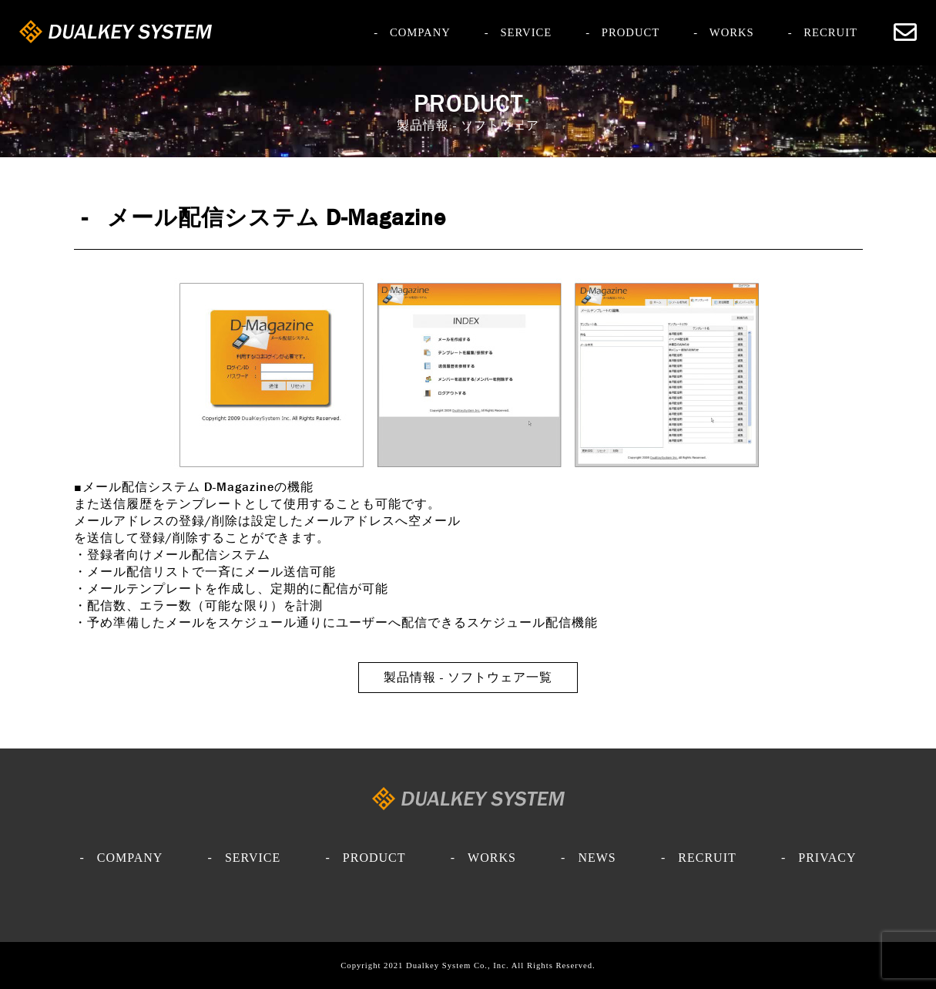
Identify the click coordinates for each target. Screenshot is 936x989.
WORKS (732, 32)
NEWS (597, 857)
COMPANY (420, 32)
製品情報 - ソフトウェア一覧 (468, 677)
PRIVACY (827, 857)
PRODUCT (630, 32)
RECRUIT (830, 32)
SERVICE (526, 32)
